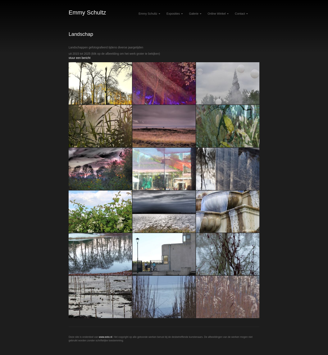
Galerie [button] (195, 13)
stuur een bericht (79, 58)
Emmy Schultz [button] (149, 13)
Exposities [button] (175, 13)
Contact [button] (241, 13)
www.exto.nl (105, 337)
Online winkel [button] (218, 13)
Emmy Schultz (87, 12)
